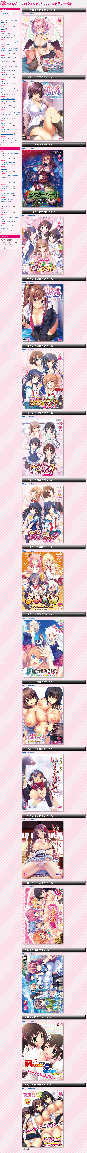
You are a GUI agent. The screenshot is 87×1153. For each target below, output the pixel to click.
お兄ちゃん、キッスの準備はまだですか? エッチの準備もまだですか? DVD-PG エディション (10, 51)
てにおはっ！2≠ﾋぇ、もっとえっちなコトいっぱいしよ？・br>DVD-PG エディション (10, 140)
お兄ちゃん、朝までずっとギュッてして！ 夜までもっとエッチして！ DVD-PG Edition (10, 35)
